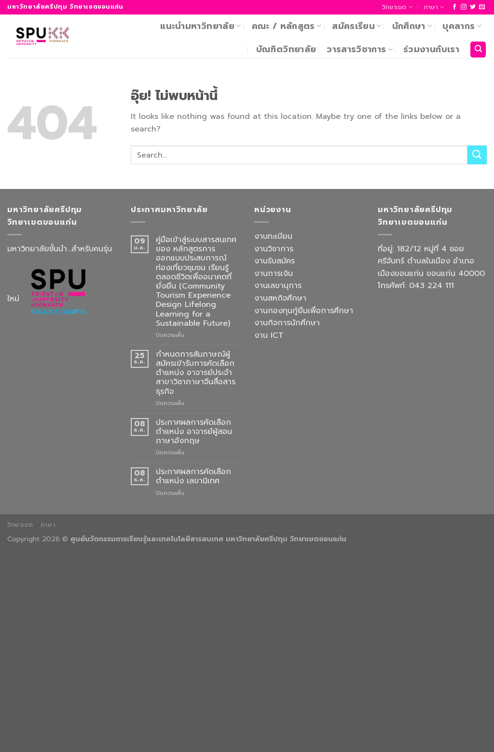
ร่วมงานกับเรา (431, 49)
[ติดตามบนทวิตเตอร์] (473, 7)
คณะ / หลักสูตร (287, 26)
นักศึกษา (412, 26)
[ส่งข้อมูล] (477, 154)
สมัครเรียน (356, 26)
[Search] (478, 50)
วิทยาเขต (397, 7)
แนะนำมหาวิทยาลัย (200, 26)
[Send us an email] (482, 7)
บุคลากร (461, 26)
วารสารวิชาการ (360, 49)
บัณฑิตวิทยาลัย (286, 49)
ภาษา (434, 7)
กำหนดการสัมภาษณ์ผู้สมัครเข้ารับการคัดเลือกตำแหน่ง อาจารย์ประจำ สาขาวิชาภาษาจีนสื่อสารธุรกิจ (195, 373)
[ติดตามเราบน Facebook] (454, 7)
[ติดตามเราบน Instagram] (464, 7)
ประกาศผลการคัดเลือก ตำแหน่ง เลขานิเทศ (193, 476)
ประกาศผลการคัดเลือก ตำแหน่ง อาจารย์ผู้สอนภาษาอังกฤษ (194, 432)
